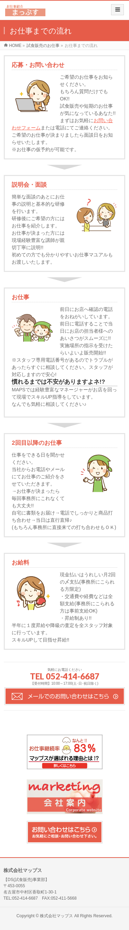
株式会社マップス (56, 915)
